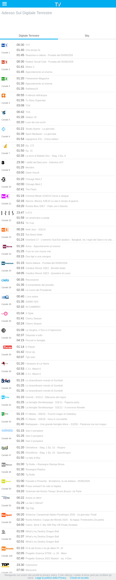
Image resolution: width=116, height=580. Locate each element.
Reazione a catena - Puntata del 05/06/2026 (45, 55)
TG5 (23, 111)
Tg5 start (26, 357)
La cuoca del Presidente (34, 290)
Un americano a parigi (33, 217)
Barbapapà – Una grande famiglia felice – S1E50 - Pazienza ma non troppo (61, 424)
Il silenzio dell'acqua (32, 95)
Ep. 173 (25, 145)
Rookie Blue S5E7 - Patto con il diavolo (42, 206)
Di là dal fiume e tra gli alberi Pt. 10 (40, 548)
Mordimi (25, 167)
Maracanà (26, 570)
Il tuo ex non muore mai (34, 251)
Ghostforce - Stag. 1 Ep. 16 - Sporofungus (44, 452)
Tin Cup (25, 222)
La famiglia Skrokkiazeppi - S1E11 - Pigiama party (48, 402)
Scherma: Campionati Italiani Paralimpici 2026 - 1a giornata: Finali (56, 514)
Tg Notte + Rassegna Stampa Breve (40, 464)
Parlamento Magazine (33, 78)
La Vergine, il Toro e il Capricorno (39, 330)
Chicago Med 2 (29, 179)
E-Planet (26, 346)
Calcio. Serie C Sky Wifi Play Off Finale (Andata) (47, 524)
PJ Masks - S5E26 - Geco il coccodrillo (42, 419)
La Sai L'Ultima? (30, 502)
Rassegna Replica (31, 469)
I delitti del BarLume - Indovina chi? (40, 162)
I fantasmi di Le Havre (33, 363)
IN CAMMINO (28, 306)
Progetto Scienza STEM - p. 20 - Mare (42, 553)
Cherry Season (29, 318)
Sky (87, 35)
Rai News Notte (29, 234)
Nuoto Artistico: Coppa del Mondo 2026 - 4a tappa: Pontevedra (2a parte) (60, 519)
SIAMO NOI (27, 301)
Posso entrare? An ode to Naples (39, 486)
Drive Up (26, 351)
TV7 (23, 44)
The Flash (26, 189)
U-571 (24, 212)
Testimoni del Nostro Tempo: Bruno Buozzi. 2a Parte (49, 491)
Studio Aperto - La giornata (35, 128)
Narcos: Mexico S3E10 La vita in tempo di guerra (47, 201)
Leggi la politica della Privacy (50, 578)
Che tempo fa (28, 50)
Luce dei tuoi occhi (31, 122)
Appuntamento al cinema (34, 71)
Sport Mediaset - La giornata (36, 133)
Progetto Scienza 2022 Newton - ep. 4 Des (44, 558)
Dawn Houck (28, 172)
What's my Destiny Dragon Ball (38, 531)
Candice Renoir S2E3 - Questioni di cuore (44, 273)
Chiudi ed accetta (79, 578)
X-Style (25, 313)
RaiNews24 (27, 88)
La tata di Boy (28, 457)
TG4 (23, 105)
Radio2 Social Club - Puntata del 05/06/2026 (45, 61)
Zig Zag (25, 508)
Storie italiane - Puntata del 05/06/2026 (42, 262)
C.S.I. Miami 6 (29, 368)
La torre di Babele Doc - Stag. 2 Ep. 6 (41, 155)
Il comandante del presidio (35, 284)
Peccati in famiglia (31, 340)
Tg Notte (26, 474)
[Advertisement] (58, 23)
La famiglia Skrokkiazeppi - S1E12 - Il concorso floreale (51, 407)
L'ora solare (27, 296)
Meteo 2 (25, 66)
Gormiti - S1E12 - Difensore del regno (41, 397)
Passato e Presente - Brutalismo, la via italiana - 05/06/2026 (53, 481)
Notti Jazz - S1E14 (31, 229)
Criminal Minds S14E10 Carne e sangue (43, 195)
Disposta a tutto (29, 335)
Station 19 (27, 117)
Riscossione (28, 279)
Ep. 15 (25, 150)
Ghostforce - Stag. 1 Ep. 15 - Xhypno (41, 447)
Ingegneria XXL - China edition (37, 139)
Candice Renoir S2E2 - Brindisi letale (41, 268)
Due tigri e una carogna (34, 256)
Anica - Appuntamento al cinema (38, 246)
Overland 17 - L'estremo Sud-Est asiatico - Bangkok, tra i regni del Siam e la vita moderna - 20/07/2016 (65, 239)
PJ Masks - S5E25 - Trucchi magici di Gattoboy (46, 413)
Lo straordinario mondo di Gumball (40, 380)
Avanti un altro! (29, 497)
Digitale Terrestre (29, 35)
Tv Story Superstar (31, 100)
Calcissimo (27, 564)
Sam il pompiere (30, 430)
